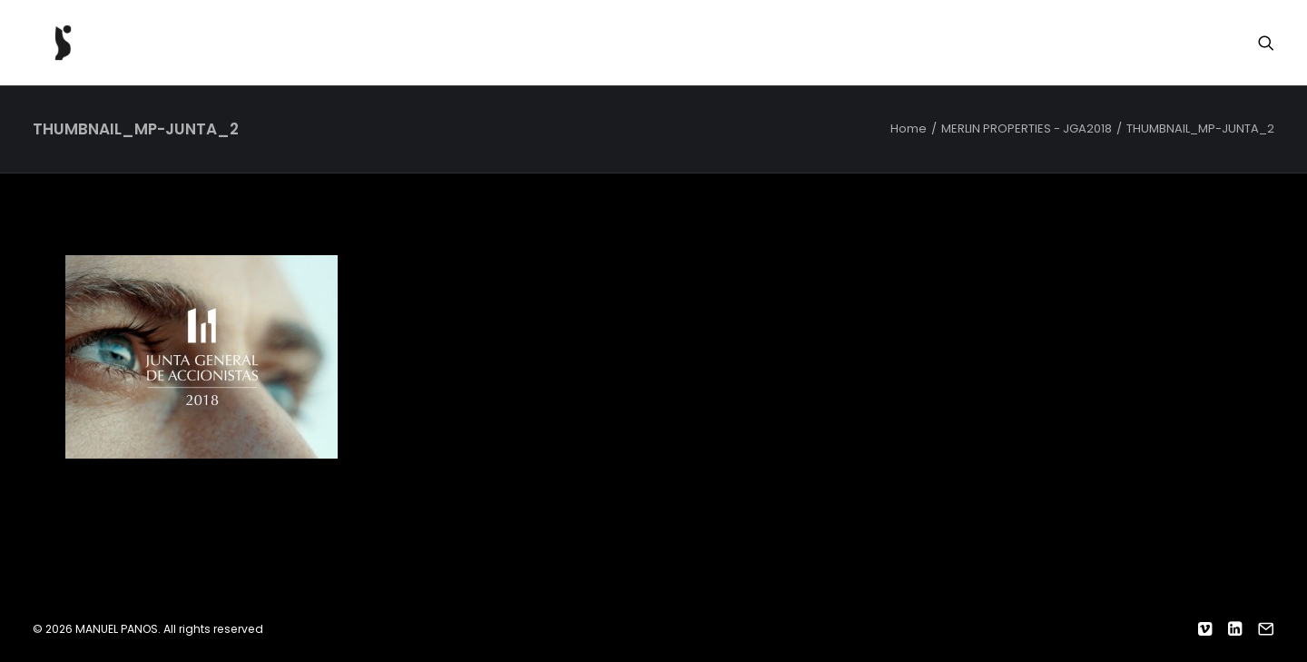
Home (908, 128)
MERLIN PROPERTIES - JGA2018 (1026, 128)
